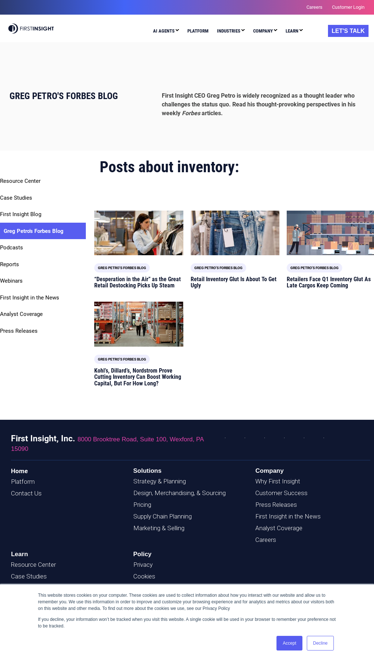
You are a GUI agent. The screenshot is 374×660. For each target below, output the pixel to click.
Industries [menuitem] (228, 31)
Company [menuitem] (263, 31)
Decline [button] (320, 643)
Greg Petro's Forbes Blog (34, 231)
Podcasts (11, 247)
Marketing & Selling (158, 528)
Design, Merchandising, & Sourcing (179, 493)
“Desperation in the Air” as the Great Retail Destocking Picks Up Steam (137, 282)
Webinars (11, 281)
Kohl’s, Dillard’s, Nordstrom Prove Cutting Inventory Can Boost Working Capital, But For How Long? (137, 377)
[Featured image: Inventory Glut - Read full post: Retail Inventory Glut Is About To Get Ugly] (235, 233)
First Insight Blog (20, 214)
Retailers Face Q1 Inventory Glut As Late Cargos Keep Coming (329, 282)
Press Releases (19, 331)
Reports (9, 264)
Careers (265, 539)
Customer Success (281, 493)
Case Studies (16, 198)
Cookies (144, 576)
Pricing (142, 504)
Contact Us (26, 493)
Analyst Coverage (21, 314)
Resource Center (20, 181)
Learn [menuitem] (292, 31)
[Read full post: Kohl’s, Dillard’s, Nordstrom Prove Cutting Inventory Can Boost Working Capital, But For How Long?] (138, 324)
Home (19, 471)
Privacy (143, 564)
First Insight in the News (29, 297)
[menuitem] (166, 32)
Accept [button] (289, 643)
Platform (23, 481)
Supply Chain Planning (162, 516)
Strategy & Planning (159, 481)
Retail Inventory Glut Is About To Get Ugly (233, 282)
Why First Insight (277, 481)
